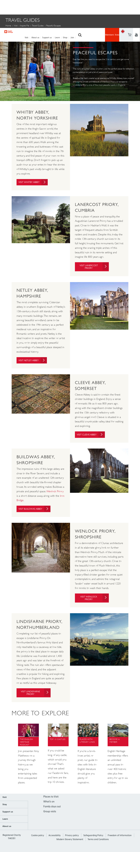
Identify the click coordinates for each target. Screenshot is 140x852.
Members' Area (112, 7)
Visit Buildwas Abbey (36, 511)
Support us (48, 7)
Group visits (49, 816)
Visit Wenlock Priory (94, 602)
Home (8, 24)
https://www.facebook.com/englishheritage (129, 3)
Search (81, 7)
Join (73, 7)
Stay (4, 809)
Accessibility (55, 840)
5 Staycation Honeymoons (23, 31)
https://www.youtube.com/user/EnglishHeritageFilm (129, 10)
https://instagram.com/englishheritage (136, 10)
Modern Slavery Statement (69, 844)
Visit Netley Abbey (34, 360)
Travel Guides (38, 24)
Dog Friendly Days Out (20, 37)
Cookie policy (37, 840)
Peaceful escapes (85, 37)
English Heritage (13, 6)
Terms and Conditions (98, 844)
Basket (122, 10)
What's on (48, 806)
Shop (66, 7)
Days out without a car (61, 31)
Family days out (52, 811)
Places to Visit (51, 801)
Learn (58, 7)
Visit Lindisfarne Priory (35, 697)
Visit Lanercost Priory (94, 266)
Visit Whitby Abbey (34, 181)
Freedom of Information (120, 840)
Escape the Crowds (96, 31)
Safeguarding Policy (93, 840)
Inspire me (24, 24)
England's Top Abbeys (55, 37)
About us (37, 7)
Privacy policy (72, 840)
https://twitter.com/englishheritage (136, 3)
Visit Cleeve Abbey (92, 434)
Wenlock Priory (55, 491)
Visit (28, 7)
